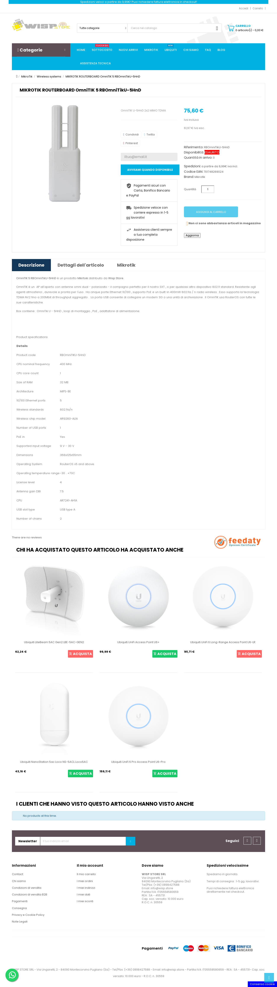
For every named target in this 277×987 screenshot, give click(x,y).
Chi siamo (19, 881)
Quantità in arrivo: (198, 157)
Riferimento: (193, 147)
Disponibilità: (194, 152)
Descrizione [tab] (31, 265)
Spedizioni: (192, 166)
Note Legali (19, 921)
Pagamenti (19, 901)
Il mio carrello (86, 874)
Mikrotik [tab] (126, 265)
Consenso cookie (262, 984)
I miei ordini (85, 881)
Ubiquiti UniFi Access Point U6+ (138, 642)
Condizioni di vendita (26, 888)
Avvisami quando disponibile (150, 170)
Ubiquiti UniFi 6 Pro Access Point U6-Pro (138, 762)
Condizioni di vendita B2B (29, 894)
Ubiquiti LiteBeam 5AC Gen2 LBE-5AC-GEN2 (54, 642)
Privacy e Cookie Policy (28, 915)
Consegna (19, 908)
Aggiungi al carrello (211, 212)
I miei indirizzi (86, 888)
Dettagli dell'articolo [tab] (81, 265)
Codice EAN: (193, 171)
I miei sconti (85, 901)
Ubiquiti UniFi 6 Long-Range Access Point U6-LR (222, 642)
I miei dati (83, 894)
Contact (17, 874)
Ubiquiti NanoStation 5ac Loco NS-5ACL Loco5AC (54, 762)
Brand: (189, 177)
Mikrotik (200, 177)
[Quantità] (207, 189)
